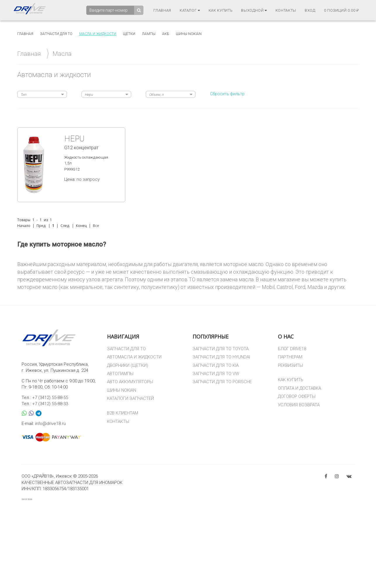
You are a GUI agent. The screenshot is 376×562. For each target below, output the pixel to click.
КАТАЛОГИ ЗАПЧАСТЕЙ (130, 398)
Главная (162, 10)
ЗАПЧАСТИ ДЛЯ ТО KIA (216, 365)
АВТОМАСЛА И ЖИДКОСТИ (134, 357)
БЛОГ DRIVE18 (292, 348)
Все (96, 225)
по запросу (88, 179)
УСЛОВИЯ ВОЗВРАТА (299, 404)
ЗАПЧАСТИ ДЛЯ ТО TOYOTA (221, 348)
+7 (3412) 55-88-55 (50, 397)
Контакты (285, 10)
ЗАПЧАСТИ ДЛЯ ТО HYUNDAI (221, 357)
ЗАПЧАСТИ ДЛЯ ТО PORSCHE (222, 381)
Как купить (221, 10)
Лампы (148, 34)
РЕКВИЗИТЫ (290, 365)
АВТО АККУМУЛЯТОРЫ (130, 381)
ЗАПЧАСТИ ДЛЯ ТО (126, 348)
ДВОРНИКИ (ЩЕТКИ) (127, 365)
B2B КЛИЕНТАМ (122, 413)
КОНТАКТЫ (118, 421)
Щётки (129, 34)
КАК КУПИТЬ (290, 379)
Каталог (190, 10)
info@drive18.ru (50, 423)
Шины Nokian (189, 34)
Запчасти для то (56, 34)
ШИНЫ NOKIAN (121, 390)
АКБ (165, 34)
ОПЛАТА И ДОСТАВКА (299, 388)
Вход (310, 10)
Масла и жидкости (97, 34)
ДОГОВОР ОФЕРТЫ (297, 396)
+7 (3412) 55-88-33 (50, 403)
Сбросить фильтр (227, 93)
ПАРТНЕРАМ (290, 357)
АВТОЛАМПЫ (120, 373)
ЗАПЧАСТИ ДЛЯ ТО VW (216, 373)
